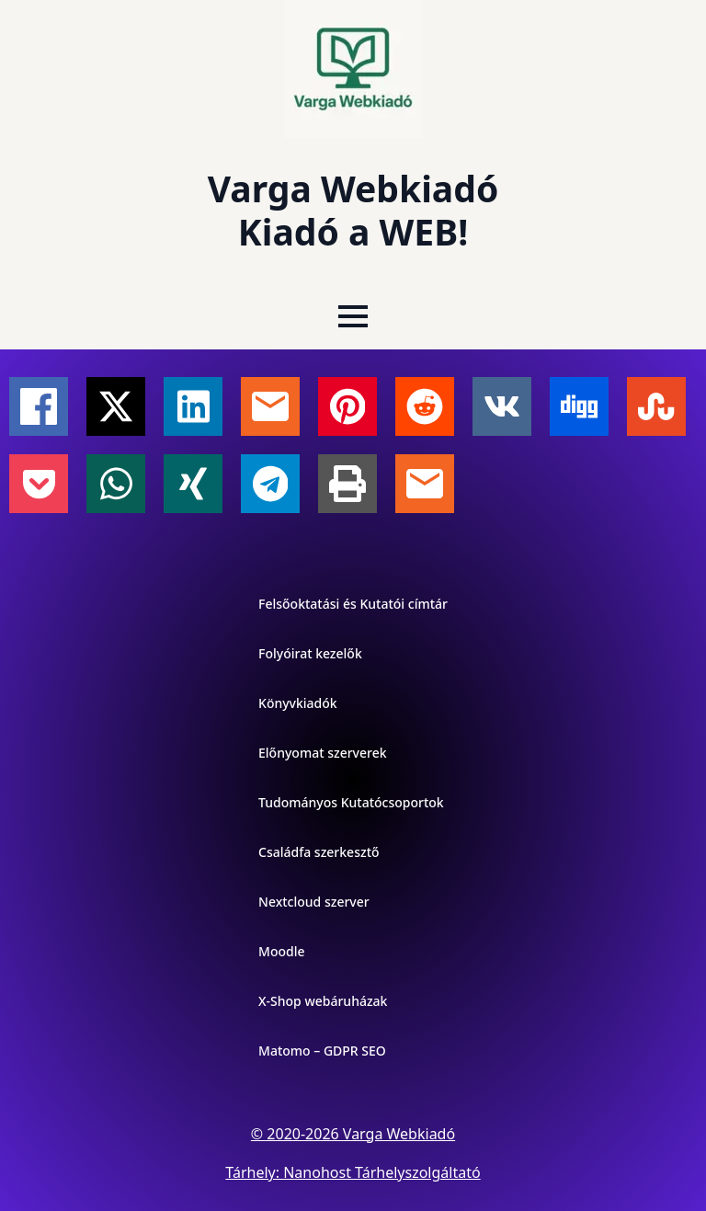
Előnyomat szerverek (322, 752)
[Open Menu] (353, 316)
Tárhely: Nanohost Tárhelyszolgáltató (352, 1172)
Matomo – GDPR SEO (322, 1050)
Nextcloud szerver (314, 901)
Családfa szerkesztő (319, 852)
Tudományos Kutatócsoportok (351, 802)
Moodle (281, 951)
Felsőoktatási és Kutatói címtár (353, 603)
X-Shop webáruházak (322, 1001)
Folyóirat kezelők (310, 653)
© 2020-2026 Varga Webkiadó (353, 1134)
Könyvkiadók (297, 703)
